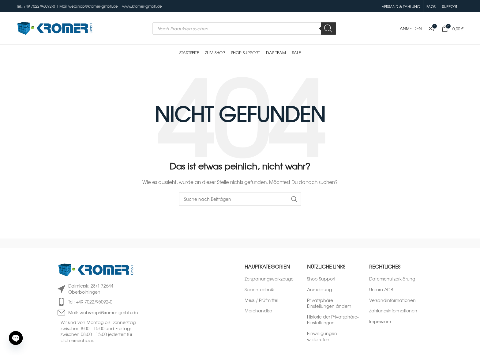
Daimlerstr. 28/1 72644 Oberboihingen (90, 289)
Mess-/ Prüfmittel (261, 300)
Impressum (380, 321)
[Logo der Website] (55, 28)
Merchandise (258, 311)
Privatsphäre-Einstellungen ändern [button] (329, 303)
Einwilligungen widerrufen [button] (322, 336)
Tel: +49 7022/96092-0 (90, 302)
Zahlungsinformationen (393, 311)
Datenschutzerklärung (392, 279)
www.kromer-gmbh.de (142, 6)
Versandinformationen (392, 300)
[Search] (328, 28)
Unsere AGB (381, 289)
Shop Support (321, 279)
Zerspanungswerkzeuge (269, 279)
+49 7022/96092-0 (39, 6)
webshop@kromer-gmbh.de (93, 6)
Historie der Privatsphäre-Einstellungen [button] (333, 320)
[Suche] (240, 199)
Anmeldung (319, 289)
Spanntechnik (259, 289)
